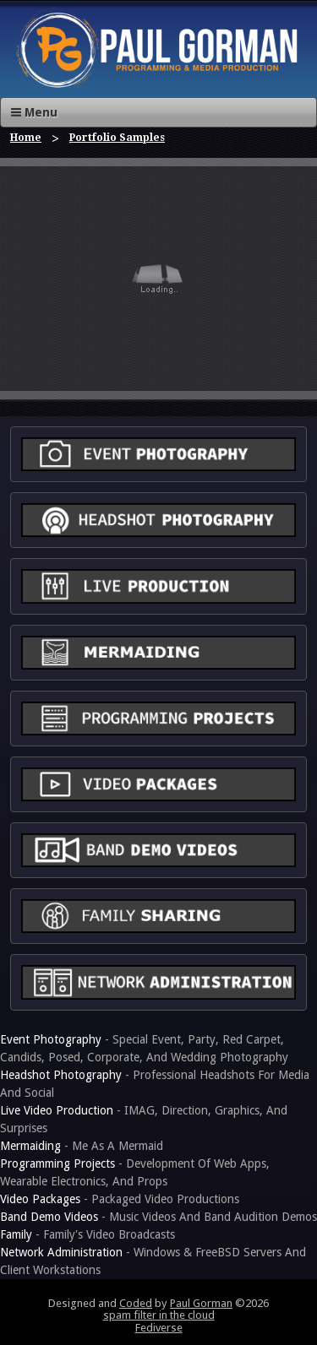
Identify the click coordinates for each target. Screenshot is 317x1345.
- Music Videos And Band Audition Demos (158, 1216)
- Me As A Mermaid (81, 1145)
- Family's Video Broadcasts (87, 1234)
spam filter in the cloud (159, 1315)
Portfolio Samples (117, 138)
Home (25, 138)
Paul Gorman (201, 1303)
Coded (135, 1303)
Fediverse (159, 1327)
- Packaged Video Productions (119, 1199)
